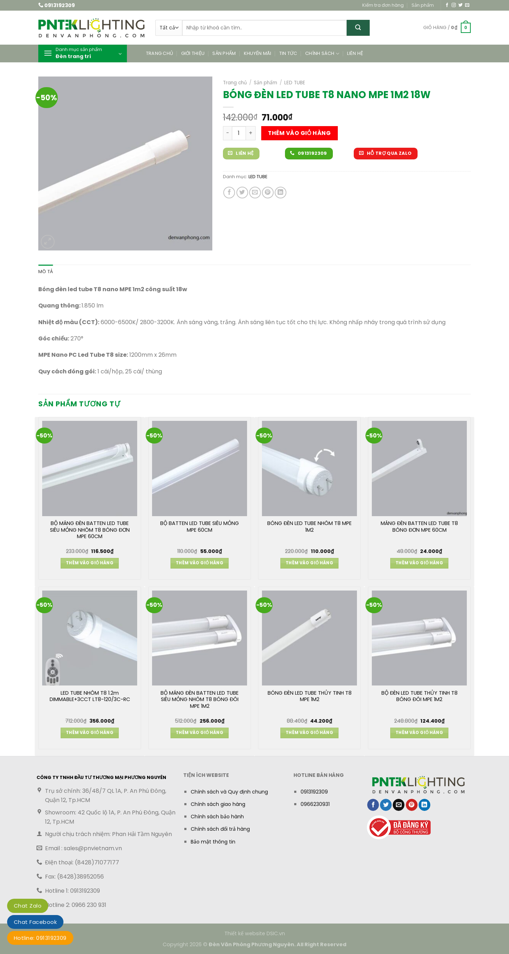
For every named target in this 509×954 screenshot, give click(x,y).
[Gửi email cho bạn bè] (255, 192)
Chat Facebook (35, 922)
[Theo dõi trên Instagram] (454, 5)
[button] (447, 28)
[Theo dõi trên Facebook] (447, 5)
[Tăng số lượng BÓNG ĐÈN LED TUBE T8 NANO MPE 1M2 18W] (251, 133)
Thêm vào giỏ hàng (299, 133)
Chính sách (322, 53)
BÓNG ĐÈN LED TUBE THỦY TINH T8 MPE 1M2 (310, 696)
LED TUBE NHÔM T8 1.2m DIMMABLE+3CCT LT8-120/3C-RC (90, 696)
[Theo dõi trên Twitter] (460, 5)
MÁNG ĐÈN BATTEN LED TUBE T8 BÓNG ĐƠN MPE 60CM (419, 527)
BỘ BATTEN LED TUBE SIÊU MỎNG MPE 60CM (199, 527)
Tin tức (288, 53)
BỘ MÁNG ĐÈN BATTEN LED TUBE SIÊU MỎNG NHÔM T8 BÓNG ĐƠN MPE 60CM (90, 530)
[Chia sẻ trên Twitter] (242, 192)
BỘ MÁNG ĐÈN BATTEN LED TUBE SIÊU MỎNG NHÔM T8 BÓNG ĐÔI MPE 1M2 (200, 700)
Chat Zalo (27, 905)
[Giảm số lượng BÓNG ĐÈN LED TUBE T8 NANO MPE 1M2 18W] (227, 133)
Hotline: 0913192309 (40, 938)
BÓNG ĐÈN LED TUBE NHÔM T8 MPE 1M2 (309, 527)
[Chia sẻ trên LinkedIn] (280, 192)
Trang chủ (159, 53)
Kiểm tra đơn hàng (383, 5)
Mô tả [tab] (45, 272)
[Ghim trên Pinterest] (268, 192)
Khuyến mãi (258, 53)
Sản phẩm (423, 5)
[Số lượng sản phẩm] (239, 133)
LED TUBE (294, 82)
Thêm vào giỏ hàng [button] (89, 563)
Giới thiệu (193, 53)
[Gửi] (358, 28)
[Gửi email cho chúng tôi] (467, 5)
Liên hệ (355, 53)
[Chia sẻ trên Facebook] (229, 192)
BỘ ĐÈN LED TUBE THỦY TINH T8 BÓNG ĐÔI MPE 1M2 (419, 696)
